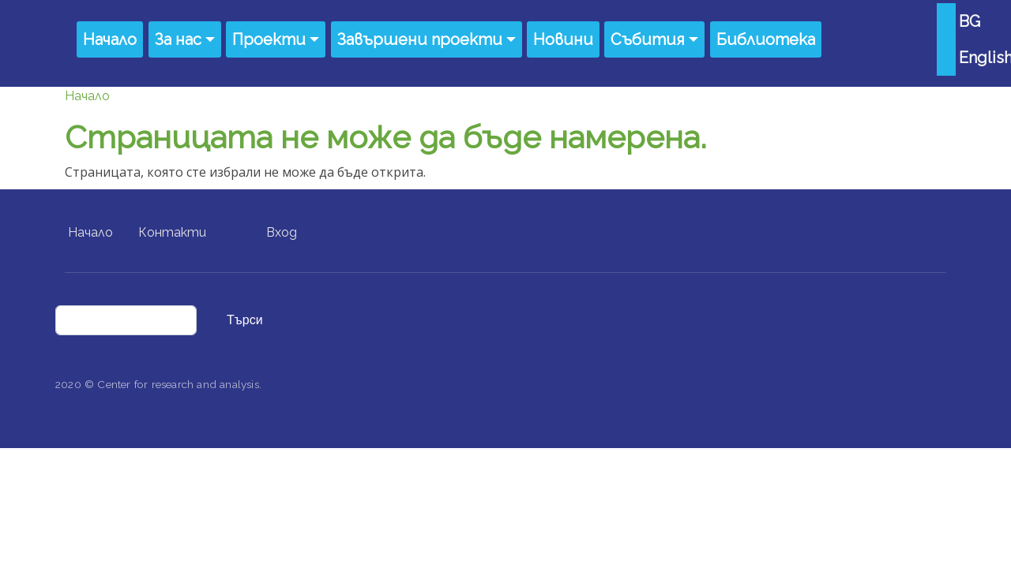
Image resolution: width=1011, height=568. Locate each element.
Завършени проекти (419, 39)
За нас (178, 39)
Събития (648, 39)
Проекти (269, 39)
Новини (563, 39)
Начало (110, 39)
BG (969, 21)
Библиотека (765, 39)
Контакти (172, 232)
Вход (281, 232)
